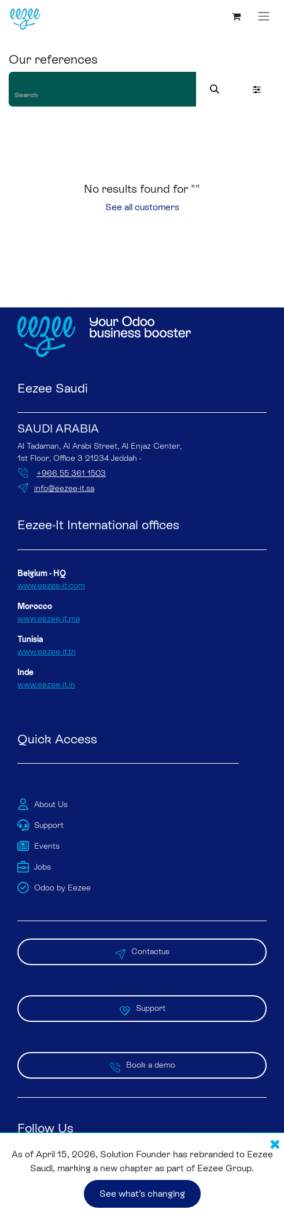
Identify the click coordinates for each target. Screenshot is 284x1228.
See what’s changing (142, 1193)
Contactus (142, 951)
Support (142, 1008)
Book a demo (142, 1065)
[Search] (215, 89)
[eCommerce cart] (236, 16)
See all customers (142, 206)
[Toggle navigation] (263, 16)
